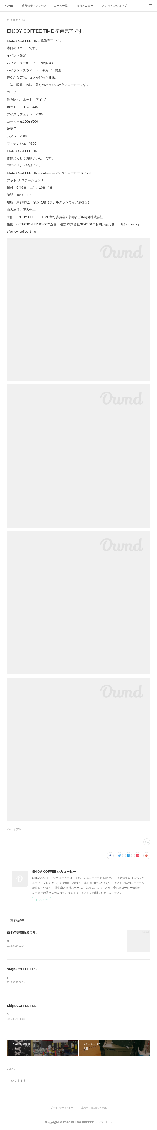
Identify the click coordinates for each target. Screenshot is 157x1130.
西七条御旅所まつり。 (23, 932)
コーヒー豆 (61, 5)
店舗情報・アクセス (34, 5)
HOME (9, 5)
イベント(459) (14, 829)
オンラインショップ (114, 5)
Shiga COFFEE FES (22, 969)
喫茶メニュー (85, 5)
